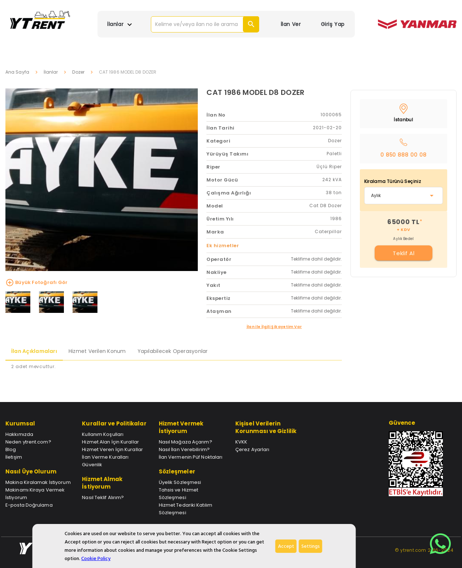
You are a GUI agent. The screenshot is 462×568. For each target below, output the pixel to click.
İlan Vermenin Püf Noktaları (191, 457)
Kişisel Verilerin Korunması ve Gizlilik (265, 427)
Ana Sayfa (17, 72)
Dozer (78, 72)
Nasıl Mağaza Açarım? (185, 441)
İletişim (13, 457)
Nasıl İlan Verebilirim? (184, 449)
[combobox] (403, 195)
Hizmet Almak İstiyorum (102, 482)
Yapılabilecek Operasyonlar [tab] (173, 351)
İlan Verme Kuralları (105, 457)
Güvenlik (92, 464)
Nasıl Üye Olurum (31, 471)
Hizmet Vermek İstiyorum (181, 427)
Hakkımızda (19, 434)
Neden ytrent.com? (28, 441)
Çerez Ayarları (252, 449)
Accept (286, 546)
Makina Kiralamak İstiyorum (38, 482)
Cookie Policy (95, 558)
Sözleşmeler (177, 471)
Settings (310, 546)
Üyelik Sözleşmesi (180, 482)
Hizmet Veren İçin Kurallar (112, 449)
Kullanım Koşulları (102, 434)
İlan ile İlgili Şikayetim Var (274, 326)
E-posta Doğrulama (29, 505)
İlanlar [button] (120, 24)
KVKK (241, 441)
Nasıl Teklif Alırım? (103, 497)
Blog (10, 449)
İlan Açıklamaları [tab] (34, 351)
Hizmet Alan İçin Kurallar (110, 441)
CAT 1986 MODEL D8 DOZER (255, 92)
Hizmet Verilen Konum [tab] (97, 351)
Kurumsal (20, 423)
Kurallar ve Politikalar (114, 423)
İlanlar (51, 72)
